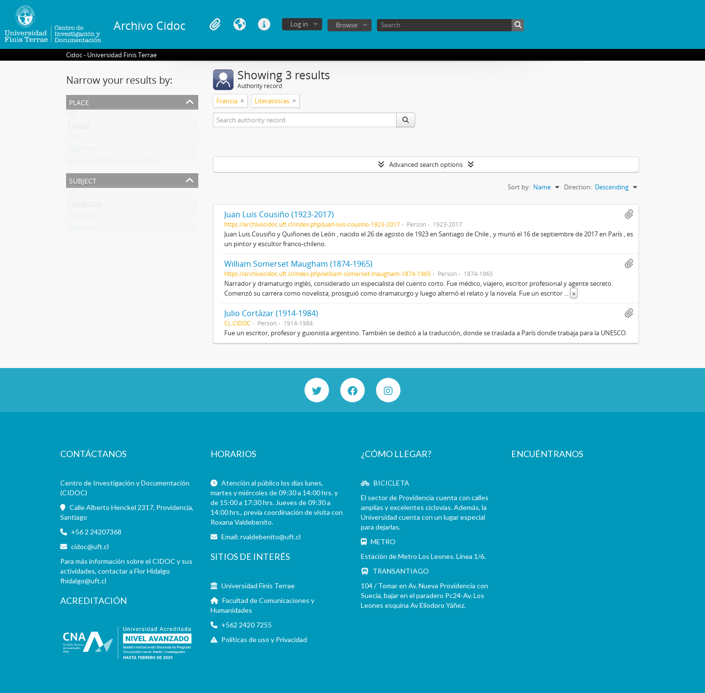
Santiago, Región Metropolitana (114, 162)
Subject (82, 179)
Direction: (578, 187)
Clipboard (215, 24)
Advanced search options (426, 164)
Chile (75, 139)
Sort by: (519, 187)
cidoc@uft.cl (90, 546)
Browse (346, 25)
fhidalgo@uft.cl (83, 581)
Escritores (82, 217)
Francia (78, 127)
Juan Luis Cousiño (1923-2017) (279, 214)
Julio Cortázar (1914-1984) (271, 313)
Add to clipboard (629, 214)
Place (79, 101)
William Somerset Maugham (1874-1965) (298, 263)
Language (239, 24)
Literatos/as (85, 205)
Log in (299, 24)
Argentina (82, 150)
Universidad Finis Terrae (258, 585)
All (71, 115)
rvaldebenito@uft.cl (270, 536)
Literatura (82, 229)
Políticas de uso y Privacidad (264, 639)
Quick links (264, 24)
